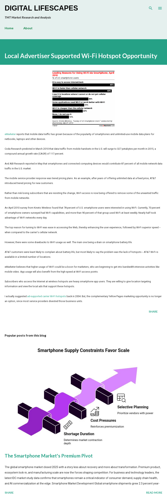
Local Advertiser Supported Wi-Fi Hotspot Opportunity (81, 56)
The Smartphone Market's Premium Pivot (49, 455)
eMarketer (10, 134)
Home (9, 28)
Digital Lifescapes (41, 8)
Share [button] (153, 311)
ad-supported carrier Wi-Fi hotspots (46, 296)
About (28, 28)
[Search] (150, 7)
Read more (154, 492)
